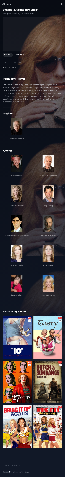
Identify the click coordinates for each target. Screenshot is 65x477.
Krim (14, 68)
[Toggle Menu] (62, 4)
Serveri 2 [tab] (20, 55)
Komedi (6, 68)
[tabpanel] (32, 34)
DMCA (6, 465)
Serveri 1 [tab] (7, 55)
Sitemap (16, 465)
